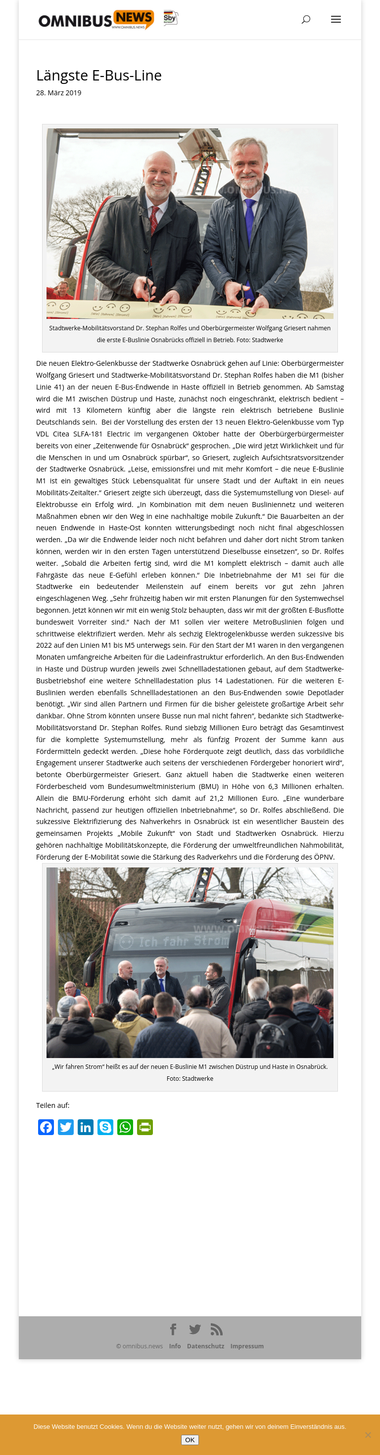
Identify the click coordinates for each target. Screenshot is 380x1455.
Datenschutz (205, 1346)
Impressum (247, 1346)
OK (189, 1440)
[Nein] (368, 1435)
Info (175, 1346)
